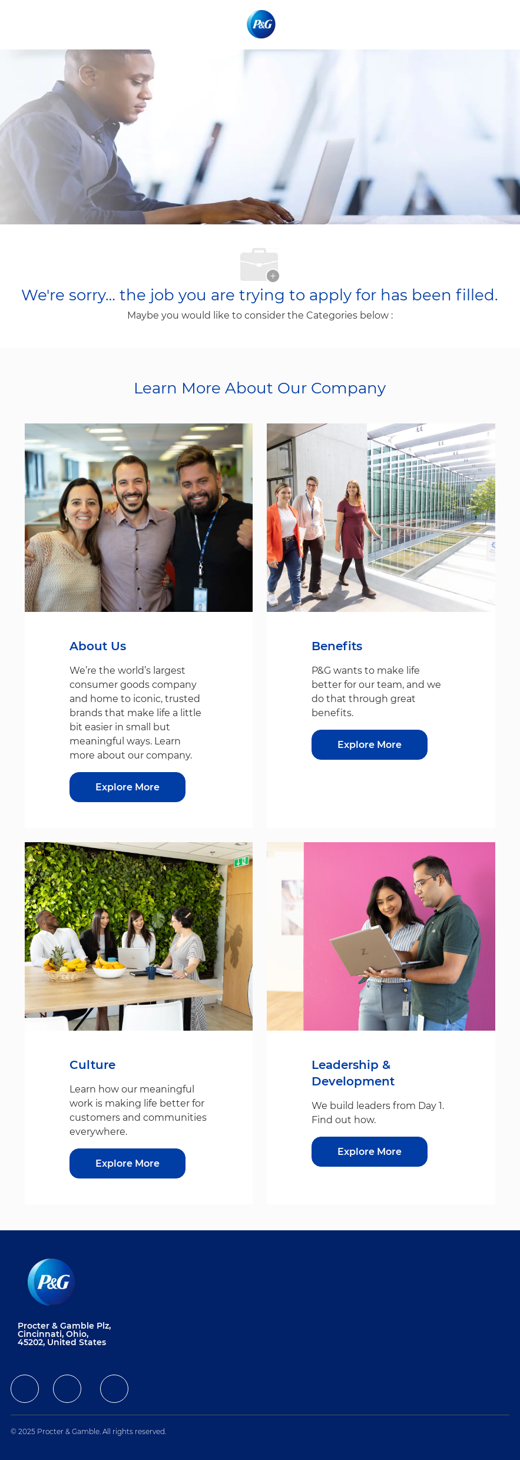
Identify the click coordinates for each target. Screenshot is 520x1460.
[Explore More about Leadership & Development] (370, 1152)
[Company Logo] (262, 24)
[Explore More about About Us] (127, 787)
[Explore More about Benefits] (370, 745)
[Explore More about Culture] (127, 1163)
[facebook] (25, 1389)
